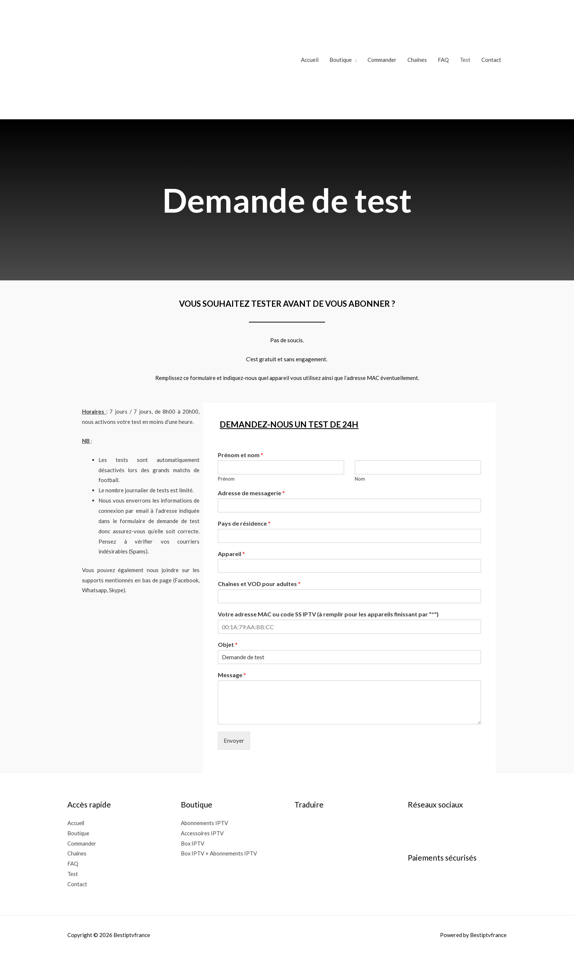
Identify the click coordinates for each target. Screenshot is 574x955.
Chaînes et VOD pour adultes (259, 583)
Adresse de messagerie (251, 492)
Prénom (226, 479)
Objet (228, 644)
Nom (360, 479)
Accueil (309, 59)
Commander (382, 59)
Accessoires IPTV (202, 833)
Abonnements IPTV (204, 823)
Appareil (231, 553)
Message (232, 674)
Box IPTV (193, 843)
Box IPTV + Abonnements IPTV (219, 853)
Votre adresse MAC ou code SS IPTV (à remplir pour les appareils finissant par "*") (328, 614)
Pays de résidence (244, 523)
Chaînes (417, 59)
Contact (491, 59)
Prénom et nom (240, 454)
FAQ (443, 59)
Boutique (340, 59)
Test (465, 59)
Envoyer (234, 740)
